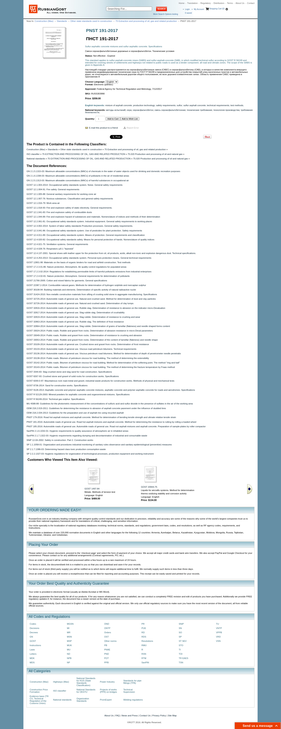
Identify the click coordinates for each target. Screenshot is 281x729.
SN (180, 628)
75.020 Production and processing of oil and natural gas (155, 154)
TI (180, 649)
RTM (143, 658)
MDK (32, 658)
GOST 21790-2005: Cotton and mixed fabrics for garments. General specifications (67, 280)
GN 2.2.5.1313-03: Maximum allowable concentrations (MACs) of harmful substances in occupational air (78, 180)
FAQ (117, 715)
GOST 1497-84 (92, 488)
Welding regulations (133, 700)
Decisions (34, 628)
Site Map (172, 715)
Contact (250, 3)
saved (188, 13)
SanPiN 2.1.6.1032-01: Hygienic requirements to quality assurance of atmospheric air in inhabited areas (77, 431)
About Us (240, 3)
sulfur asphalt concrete (194, 105)
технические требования (199, 110)
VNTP (219, 628)
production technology (144, 105)
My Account (199, 9)
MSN (69, 637)
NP (68, 662)
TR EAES (183, 658)
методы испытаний (115, 110)
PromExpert (106, 700)
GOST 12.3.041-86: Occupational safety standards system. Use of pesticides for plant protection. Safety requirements (84, 230)
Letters (33, 654)
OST (106, 637)
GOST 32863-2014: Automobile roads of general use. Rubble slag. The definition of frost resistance (75, 322)
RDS (143, 637)
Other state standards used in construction (91, 21)
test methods (236, 105)
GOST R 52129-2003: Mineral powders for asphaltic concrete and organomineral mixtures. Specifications (78, 394)
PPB (106, 662)
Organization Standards (82, 699)
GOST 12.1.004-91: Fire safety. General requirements (53, 189)
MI (68, 628)
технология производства (226, 110)
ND (68, 654)
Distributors (218, 3)
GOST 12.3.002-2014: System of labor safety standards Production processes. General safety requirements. (80, 226)
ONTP (107, 628)
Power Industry (107, 682)
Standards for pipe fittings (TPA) (132, 681)
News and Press (130, 715)
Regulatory (205, 3)
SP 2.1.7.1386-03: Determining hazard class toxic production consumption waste (66, 449)
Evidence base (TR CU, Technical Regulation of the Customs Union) (39, 699)
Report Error (133, 128)
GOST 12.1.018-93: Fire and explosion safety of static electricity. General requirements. (69, 208)
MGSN (70, 624)
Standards (62, 21)
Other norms (110, 641)
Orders (107, 632)
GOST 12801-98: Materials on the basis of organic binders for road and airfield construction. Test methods (79, 262)
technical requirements (218, 105)
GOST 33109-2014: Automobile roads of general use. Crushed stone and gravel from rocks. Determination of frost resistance (88, 344)
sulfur (179, 105)
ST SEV (183, 641)
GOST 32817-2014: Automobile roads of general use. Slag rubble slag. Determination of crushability (75, 312)
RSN (143, 654)
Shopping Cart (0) (217, 9)
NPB (69, 658)
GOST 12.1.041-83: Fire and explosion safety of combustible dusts (59, 212)
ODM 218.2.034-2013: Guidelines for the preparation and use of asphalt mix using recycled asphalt (75, 413)
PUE (143, 628)
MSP (69, 641)
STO (181, 645)
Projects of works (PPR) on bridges (108, 690)
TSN (181, 662)
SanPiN (145, 662)
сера (129, 110)
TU (217, 624)
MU (68, 649)
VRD (218, 637)
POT (106, 658)
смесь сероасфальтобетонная (170, 110)
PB (105, 645)
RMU (144, 645)
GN (31, 637)
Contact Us (145, 715)
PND (106, 654)
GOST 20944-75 (149, 487)
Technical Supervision (129, 690)
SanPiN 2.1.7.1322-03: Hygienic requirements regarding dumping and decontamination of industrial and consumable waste (87, 435)
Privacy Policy (159, 715)
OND (106, 624)
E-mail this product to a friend (103, 128)
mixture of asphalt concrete (118, 105)
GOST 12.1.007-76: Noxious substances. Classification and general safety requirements (70, 198)
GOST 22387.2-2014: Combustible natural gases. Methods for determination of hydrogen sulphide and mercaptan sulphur (86, 285)
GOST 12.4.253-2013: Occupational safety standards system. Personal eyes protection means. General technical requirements (89, 258)
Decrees (34, 632)
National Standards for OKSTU (85, 690)
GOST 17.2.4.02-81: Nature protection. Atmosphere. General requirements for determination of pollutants (78, 276)
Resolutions (147, 641)
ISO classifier (33, 154)
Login (187, 9)
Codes (33, 624)
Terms (230, 3)
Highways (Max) (61, 682)
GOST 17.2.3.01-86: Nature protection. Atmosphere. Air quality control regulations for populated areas (76, 267)
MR (68, 632)
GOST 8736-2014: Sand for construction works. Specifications (57, 385)
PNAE (107, 649)
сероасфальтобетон (143, 110)
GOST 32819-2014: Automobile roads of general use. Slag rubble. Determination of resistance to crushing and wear (83, 317)
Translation (192, 3)
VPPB (219, 632)
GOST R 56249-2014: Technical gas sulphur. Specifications (56, 399)
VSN (218, 641)
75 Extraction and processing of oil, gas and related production (146, 21)
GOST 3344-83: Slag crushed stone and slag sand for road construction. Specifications (69, 372)
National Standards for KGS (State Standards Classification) (85, 681)
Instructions (35, 645)
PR (143, 624)
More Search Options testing (165, 14)
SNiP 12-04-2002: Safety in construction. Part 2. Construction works (60, 440)
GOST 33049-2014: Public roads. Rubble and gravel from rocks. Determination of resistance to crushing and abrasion (84, 335)
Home (181, 3)
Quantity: (90, 119)
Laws (32, 649)
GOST (33, 641)
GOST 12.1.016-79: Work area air (43, 203)
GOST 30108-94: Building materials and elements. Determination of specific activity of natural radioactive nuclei (81, 290)
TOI (180, 654)
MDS (32, 662)
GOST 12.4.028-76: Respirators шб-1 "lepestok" (50, 249)
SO (180, 632)
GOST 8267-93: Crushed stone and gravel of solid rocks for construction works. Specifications (73, 376)
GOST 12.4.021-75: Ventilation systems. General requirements (57, 244)
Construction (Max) (44, 21)
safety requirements (166, 105)
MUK (69, 645)
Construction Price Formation (39, 690)
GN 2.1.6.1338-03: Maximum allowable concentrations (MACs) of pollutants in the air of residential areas (78, 176)
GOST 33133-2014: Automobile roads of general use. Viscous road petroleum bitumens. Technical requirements (81, 349)
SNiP (181, 624)
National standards (36, 158)
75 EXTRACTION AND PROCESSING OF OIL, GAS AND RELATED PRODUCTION (83, 154)
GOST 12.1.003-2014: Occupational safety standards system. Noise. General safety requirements (75, 185)
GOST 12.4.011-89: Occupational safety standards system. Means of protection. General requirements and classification (86, 235)
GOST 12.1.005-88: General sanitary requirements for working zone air (61, 194)
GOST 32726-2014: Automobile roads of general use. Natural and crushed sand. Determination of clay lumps (80, 303)
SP (180, 637)
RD (143, 632)
